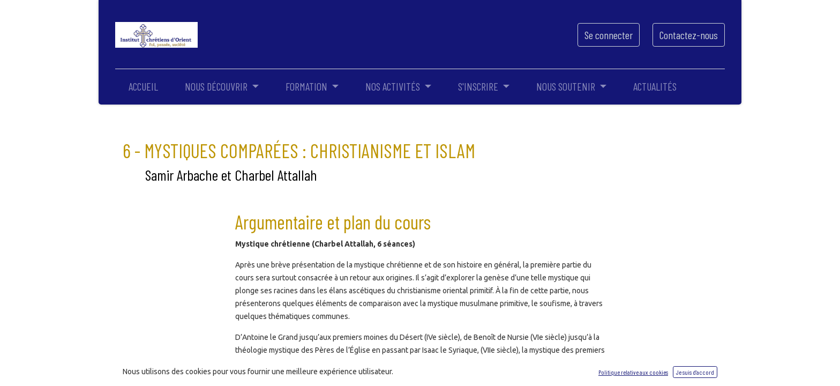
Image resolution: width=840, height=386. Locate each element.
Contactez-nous (688, 34)
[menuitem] (143, 86)
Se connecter (608, 34)
